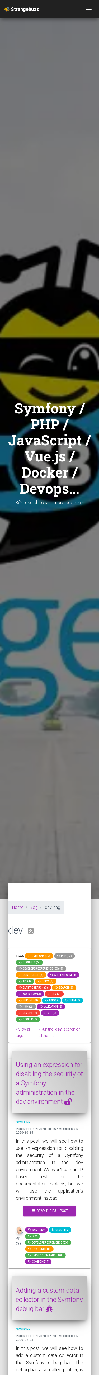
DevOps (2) (28, 1013)
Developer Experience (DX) (48, 1242)
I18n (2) (26, 1006)
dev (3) (54, 994)
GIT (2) (50, 1013)
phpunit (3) (28, 1000)
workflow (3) (30, 994)
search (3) (64, 987)
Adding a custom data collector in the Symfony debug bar (49, 1300)
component (38, 1261)
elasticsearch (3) (33, 987)
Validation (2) (51, 1006)
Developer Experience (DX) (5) (41, 968)
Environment (39, 1249)
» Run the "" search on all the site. (59, 1032)
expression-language (45, 1255)
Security (60, 1229)
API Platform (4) (63, 975)
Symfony (36, 1229)
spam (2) (72, 1000)
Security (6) (29, 962)
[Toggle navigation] (88, 9)
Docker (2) (28, 1019)
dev (32, 1236)
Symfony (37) (39, 956)
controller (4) (31, 975)
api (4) (25, 981)
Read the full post (49, 1210)
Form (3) (45, 981)
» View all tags (23, 1032)
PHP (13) (64, 956)
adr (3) (51, 1000)
